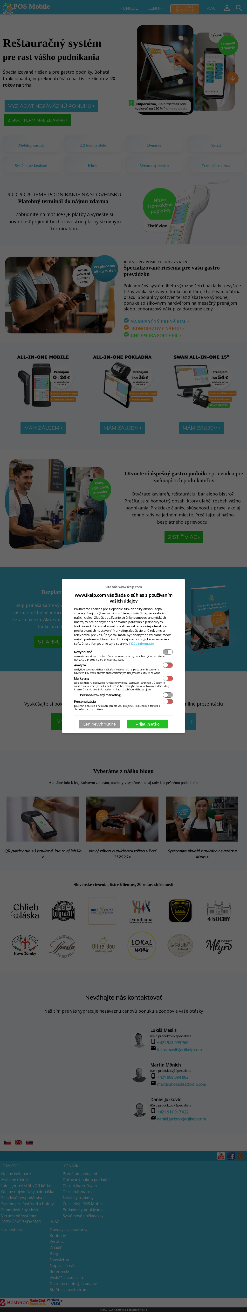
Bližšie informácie (141, 643)
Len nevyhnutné (99, 724)
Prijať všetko (148, 724)
